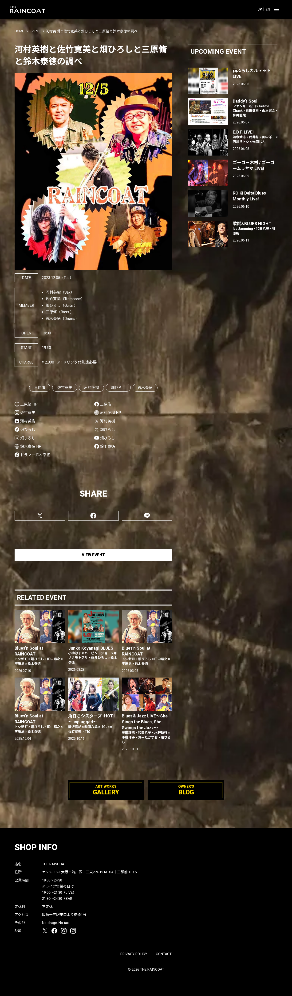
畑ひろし (118, 387)
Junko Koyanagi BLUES (93, 655)
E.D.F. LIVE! (255, 137)
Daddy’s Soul (255, 108)
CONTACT (164, 954)
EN (267, 9)
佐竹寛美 (64, 387)
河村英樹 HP (110, 412)
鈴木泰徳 (145, 387)
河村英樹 (91, 387)
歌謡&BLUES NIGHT (255, 228)
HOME (19, 31)
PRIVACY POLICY (133, 954)
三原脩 (39, 387)
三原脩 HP (29, 404)
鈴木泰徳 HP (30, 446)
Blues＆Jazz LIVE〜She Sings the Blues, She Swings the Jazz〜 (147, 728)
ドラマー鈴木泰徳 (35, 455)
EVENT (35, 31)
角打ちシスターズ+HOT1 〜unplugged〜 (93, 723)
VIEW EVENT (93, 555)
